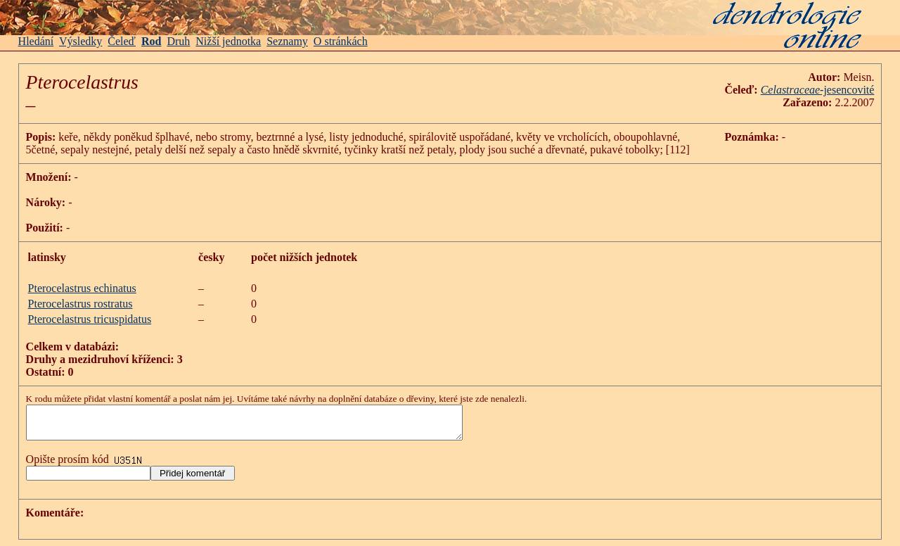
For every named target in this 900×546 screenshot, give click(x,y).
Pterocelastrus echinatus (82, 288)
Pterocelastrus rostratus (80, 304)
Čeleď (122, 41)
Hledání (36, 41)
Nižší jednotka (228, 41)
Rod (151, 41)
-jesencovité (847, 90)
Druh (178, 41)
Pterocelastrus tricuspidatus (90, 319)
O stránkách (341, 41)
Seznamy (287, 41)
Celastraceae (790, 90)
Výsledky (80, 41)
